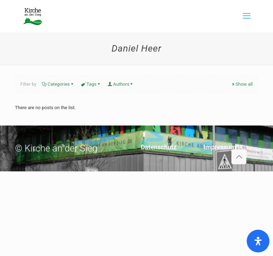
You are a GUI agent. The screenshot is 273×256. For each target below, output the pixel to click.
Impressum (220, 147)
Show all (242, 84)
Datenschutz (159, 147)
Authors (120, 84)
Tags (91, 84)
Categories (58, 84)
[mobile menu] (247, 16)
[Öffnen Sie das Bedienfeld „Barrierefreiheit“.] (258, 241)
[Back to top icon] (238, 156)
